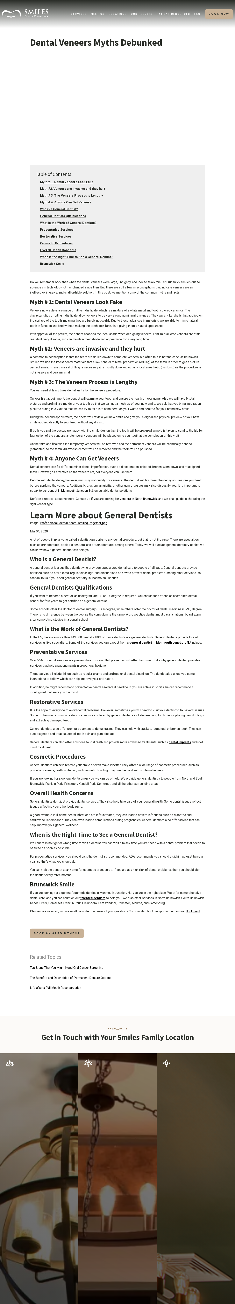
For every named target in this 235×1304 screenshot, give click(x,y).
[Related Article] (117, 968)
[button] (78, 14)
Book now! (193, 911)
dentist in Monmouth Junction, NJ (70, 490)
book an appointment (57, 933)
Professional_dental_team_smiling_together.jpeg (73, 523)
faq (197, 14)
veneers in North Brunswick (138, 499)
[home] (25, 13)
